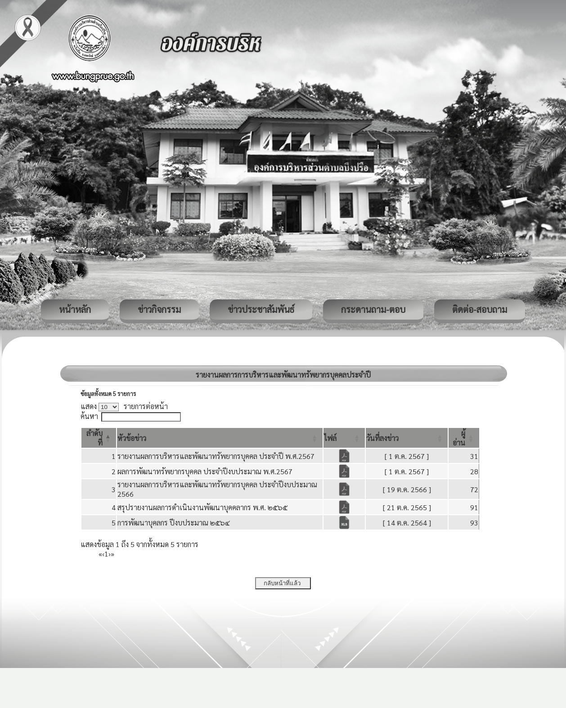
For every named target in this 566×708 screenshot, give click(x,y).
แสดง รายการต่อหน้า (124, 406)
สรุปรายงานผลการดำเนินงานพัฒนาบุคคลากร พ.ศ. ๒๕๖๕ (202, 507)
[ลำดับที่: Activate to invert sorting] (98, 438)
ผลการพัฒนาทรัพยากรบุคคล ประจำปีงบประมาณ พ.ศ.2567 (204, 471)
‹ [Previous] (103, 553)
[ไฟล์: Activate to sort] (344, 438)
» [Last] (112, 553)
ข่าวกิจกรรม (159, 309)
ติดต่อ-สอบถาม (479, 309)
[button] (131, 438)
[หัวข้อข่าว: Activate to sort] (220, 438)
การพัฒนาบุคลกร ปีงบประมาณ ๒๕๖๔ (173, 522)
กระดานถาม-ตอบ (373, 309)
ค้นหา (89, 416)
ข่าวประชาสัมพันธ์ (261, 309)
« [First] (100, 553)
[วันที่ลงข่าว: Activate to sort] (407, 438)
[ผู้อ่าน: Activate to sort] (464, 438)
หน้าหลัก (75, 309)
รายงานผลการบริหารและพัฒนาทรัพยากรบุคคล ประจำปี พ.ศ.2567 (215, 456)
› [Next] (109, 553)
